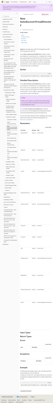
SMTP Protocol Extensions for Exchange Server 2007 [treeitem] (10, 236)
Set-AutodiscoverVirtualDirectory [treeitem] (12, 151)
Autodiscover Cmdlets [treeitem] (11, 119)
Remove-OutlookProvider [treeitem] (10, 144)
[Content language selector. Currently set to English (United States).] (7, 397)
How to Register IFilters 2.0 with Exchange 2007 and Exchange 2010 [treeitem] (9, 72)
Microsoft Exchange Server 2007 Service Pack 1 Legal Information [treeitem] (9, 220)
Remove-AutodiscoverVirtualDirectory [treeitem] (12, 134)
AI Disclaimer (4, 400)
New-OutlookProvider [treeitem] (11, 140)
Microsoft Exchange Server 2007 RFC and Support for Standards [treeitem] (9, 231)
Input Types (23, 40)
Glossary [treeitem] (5, 207)
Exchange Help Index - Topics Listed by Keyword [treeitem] (10, 214)
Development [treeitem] (5, 244)
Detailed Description (25, 36)
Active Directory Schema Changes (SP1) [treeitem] (9, 46)
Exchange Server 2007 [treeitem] (7, 19)
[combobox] (9, 16)
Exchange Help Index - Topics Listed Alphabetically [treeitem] (10, 210)
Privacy (29, 400)
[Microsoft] (2, 2)
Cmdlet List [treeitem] (7, 190)
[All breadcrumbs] (21, 14)
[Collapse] (16, 13)
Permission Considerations (26, 119)
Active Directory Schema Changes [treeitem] (9, 42)
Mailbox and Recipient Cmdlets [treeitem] (10, 100)
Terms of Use (4, 402)
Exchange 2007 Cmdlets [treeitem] (10, 92)
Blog (18, 400)
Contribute (24, 400)
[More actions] (50, 14)
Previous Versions (12, 400)
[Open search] (46, 2)
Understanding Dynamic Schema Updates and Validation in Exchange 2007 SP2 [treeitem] (10, 79)
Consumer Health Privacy (39, 400)
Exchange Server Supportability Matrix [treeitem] (10, 240)
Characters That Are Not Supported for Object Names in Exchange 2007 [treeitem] (10, 85)
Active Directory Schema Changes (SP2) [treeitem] (9, 51)
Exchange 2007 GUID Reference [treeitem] (8, 59)
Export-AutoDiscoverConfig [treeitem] (11, 122)
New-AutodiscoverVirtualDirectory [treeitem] (12, 128)
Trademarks (10, 402)
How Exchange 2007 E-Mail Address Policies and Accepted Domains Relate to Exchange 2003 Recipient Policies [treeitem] (10, 65)
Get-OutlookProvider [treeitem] (11, 138)
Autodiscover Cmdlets (28, 14)
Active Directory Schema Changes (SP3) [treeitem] (9, 55)
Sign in (49, 1)
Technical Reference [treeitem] (8, 39)
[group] (36, 76)
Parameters (23, 38)
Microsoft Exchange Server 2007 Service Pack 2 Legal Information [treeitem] (9, 225)
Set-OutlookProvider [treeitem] (11, 147)
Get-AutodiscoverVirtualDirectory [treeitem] (12, 157)
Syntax (22, 35)
